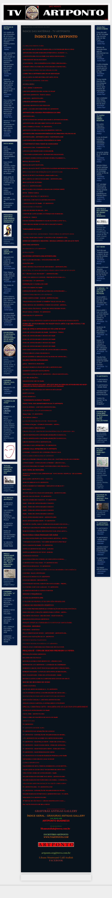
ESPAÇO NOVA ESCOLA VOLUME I (9, 612)
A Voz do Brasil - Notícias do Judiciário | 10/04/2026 (102, 140)
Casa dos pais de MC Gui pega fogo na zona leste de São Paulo (102, 36)
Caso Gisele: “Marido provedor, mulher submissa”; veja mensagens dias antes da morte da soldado (9, 167)
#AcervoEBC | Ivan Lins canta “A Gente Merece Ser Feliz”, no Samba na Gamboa (102, 314)
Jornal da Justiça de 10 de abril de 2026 (102, 154)
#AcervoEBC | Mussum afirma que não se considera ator (102, 300)
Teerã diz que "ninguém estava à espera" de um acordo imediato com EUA (102, 254)
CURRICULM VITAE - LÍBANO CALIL (9, 410)
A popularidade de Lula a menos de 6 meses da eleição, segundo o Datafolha (9, 317)
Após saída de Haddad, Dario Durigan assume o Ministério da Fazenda (9, 180)
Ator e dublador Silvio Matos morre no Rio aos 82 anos (102, 101)
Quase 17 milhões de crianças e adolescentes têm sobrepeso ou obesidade (102, 344)
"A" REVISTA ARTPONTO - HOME (8, 505)
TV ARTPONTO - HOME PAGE (102, 380)
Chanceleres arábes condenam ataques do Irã (9, 191)
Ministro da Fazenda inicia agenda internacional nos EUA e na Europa (102, 52)
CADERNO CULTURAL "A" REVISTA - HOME (9, 620)
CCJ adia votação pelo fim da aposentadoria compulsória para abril (9, 202)
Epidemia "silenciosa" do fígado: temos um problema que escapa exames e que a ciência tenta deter (9, 86)
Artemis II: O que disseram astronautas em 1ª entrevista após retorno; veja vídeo (9, 125)
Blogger (74, 893)
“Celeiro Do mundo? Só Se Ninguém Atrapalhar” (102, 401)
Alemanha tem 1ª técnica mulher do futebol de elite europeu (9, 261)
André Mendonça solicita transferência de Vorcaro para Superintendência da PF (9, 152)
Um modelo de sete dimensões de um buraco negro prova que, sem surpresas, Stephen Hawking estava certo (9, 38)
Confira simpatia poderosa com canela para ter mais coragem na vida (102, 68)
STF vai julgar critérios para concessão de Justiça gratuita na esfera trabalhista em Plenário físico (102, 189)
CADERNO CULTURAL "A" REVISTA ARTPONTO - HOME (9, 602)
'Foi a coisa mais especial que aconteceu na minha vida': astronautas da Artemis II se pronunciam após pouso (9, 106)
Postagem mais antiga (80, 878)
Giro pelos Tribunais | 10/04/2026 (100, 126)
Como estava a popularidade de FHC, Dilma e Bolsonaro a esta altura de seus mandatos (9, 301)
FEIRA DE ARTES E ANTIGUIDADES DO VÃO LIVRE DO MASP (9, 534)
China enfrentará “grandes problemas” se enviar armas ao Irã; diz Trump (102, 271)
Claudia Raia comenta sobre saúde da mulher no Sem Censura (102, 361)
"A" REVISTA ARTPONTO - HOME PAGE (8, 544)
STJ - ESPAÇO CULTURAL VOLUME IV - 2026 (9, 629)
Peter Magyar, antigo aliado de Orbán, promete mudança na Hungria (9, 276)
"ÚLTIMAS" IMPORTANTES (102, 568)
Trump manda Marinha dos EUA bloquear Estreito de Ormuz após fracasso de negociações (101, 85)
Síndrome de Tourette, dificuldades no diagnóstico (102, 330)
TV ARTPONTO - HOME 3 (102, 559)
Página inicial (56, 878)
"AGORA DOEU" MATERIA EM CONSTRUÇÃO (102, 392)
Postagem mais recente (32, 878)
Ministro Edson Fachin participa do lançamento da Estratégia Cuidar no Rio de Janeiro (102, 170)
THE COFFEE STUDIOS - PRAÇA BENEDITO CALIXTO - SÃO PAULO (9, 515)
